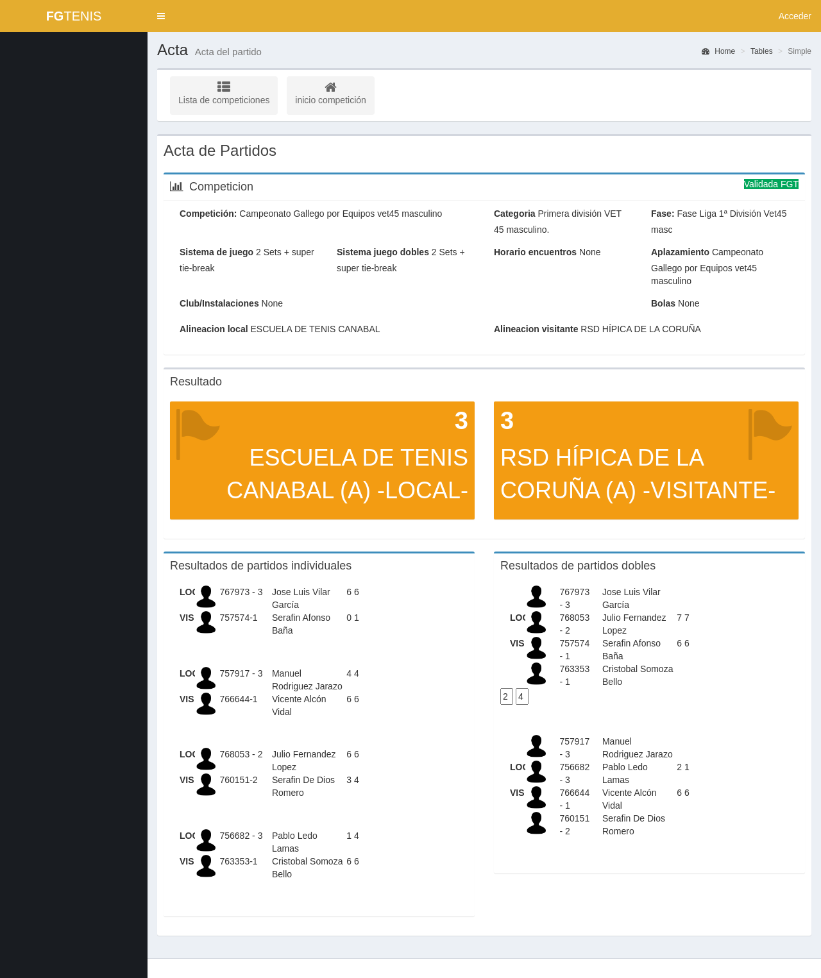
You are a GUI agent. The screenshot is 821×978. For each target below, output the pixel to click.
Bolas (663, 303)
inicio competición (330, 93)
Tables (761, 51)
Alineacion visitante (536, 329)
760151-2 (238, 780)
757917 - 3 (240, 673)
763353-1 (238, 861)
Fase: (663, 213)
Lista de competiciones (223, 93)
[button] (161, 16)
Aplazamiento (680, 252)
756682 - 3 (240, 835)
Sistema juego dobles (383, 252)
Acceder (795, 16)
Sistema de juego (216, 252)
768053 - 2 (240, 754)
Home (718, 51)
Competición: (208, 213)
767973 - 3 (240, 592)
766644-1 (238, 699)
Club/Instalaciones (219, 303)
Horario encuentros (535, 252)
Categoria (515, 213)
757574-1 (238, 617)
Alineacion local (214, 329)
